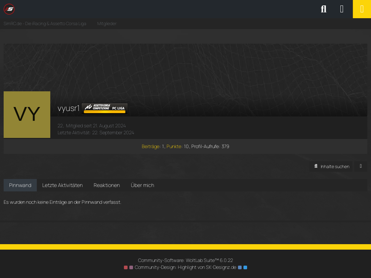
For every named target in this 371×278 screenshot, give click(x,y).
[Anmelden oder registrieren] (342, 9)
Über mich (142, 185)
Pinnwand (20, 185)
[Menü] (362, 9)
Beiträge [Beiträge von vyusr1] (150, 146)
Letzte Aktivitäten (62, 185)
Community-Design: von (185, 267)
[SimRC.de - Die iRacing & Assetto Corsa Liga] (67, 9)
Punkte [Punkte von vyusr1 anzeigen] (174, 146)
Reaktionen (107, 185)
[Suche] (323, 9)
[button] (330, 166)
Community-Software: (185, 260)
